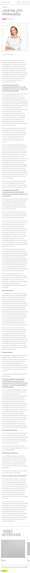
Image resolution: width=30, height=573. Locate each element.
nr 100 (4, 19)
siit (26, 567)
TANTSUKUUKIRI (5, 2)
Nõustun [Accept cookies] (4, 570)
